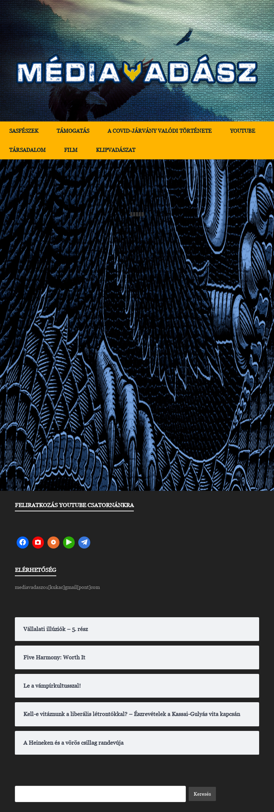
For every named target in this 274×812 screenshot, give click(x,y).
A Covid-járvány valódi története (160, 131)
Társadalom (27, 150)
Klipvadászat (115, 150)
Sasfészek (23, 131)
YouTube (242, 131)
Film (71, 150)
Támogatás (73, 131)
